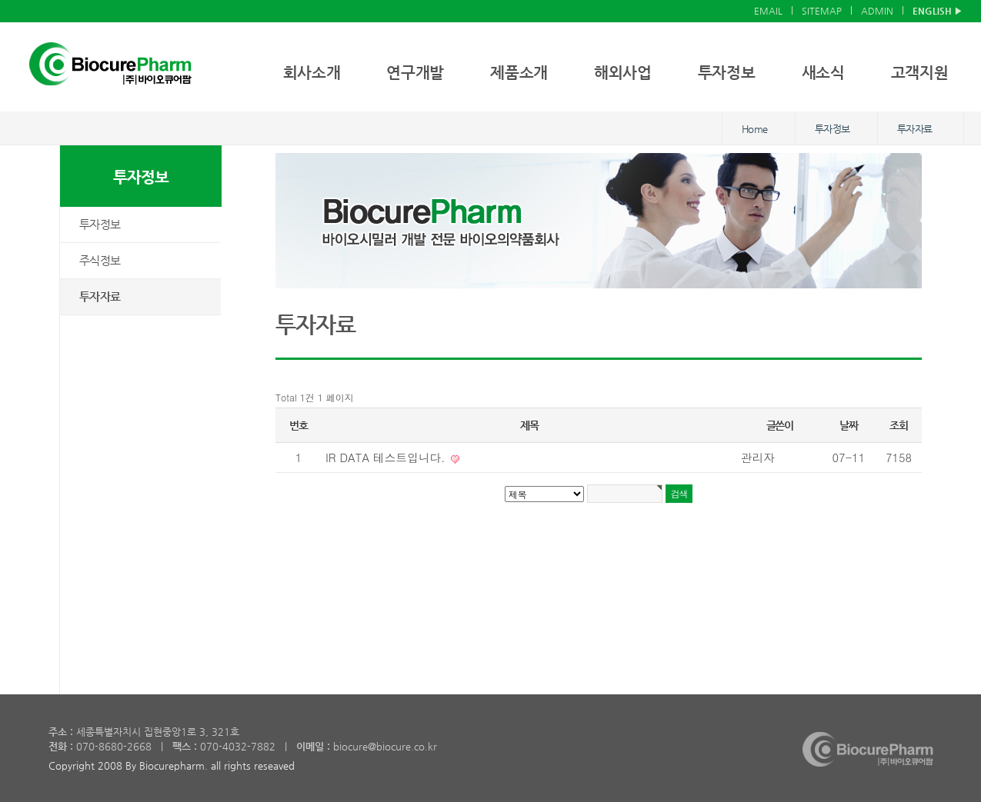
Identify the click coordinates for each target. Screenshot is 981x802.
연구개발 (415, 73)
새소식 (823, 73)
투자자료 (99, 297)
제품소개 (519, 73)
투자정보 (727, 73)
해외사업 (623, 73)
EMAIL (768, 10)
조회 (898, 425)
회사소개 (312, 73)
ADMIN (877, 10)
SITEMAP (822, 10)
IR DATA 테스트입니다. (387, 457)
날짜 (848, 425)
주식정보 (99, 261)
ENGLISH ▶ (938, 10)
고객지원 (920, 73)
